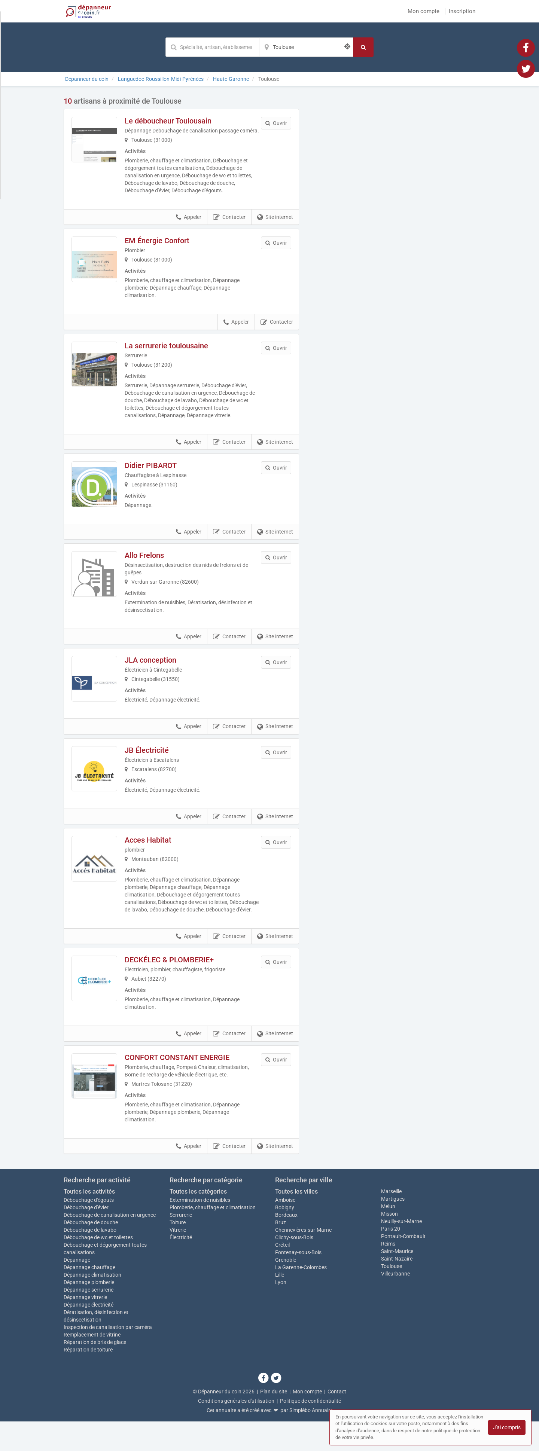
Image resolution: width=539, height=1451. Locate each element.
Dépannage (77, 1289)
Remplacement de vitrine (92, 1364)
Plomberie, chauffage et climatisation (213, 1237)
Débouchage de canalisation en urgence (110, 1244)
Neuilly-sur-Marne (401, 1251)
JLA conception (161, 672)
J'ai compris (507, 1427)
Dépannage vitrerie (85, 1327)
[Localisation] (306, 47)
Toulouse (391, 1296)
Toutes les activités (89, 1221)
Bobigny (284, 1237)
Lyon (280, 1312)
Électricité (181, 1267)
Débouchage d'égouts (89, 1229)
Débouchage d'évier (86, 1237)
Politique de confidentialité (310, 1430)
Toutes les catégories (198, 1221)
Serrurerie (181, 1244)
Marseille (391, 1221)
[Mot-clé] (212, 47)
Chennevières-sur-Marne (303, 1259)
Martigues (393, 1228)
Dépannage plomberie (89, 1312)
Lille (279, 1304)
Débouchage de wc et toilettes (98, 1267)
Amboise (285, 1229)
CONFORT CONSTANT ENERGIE (187, 1086)
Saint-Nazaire (396, 1288)
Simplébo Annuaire (311, 1440)
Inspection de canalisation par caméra (108, 1357)
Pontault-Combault (403, 1266)
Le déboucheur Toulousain (178, 120)
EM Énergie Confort (167, 248)
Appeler (188, 225)
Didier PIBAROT (161, 472)
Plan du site (273, 1421)
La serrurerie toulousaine (177, 353)
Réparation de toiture (88, 1379)
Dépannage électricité (88, 1334)
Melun (388, 1236)
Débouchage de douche (91, 1252)
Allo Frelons (154, 567)
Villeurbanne (395, 1303)
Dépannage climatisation (92, 1304)
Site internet (275, 225)
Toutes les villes (296, 1221)
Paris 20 (390, 1258)
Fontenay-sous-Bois (298, 1282)
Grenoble (285, 1289)
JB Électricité (157, 767)
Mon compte (423, 11)
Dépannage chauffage (89, 1297)
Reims (388, 1273)
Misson (389, 1243)
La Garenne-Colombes (301, 1297)
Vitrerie (178, 1259)
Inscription (462, 11)
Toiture (178, 1252)
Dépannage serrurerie (88, 1319)
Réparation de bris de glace (95, 1372)
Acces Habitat (158, 862)
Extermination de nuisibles (200, 1229)
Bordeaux (286, 1244)
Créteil (282, 1274)
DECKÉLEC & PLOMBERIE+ (179, 989)
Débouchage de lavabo (90, 1259)
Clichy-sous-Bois (294, 1267)
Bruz (280, 1252)
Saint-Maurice (397, 1281)
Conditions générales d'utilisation (236, 1430)
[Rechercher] (363, 47)
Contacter (229, 225)
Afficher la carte (393, 203)
